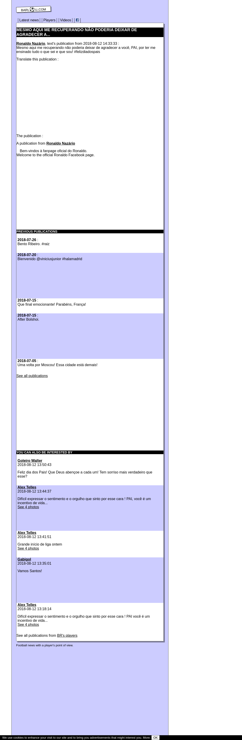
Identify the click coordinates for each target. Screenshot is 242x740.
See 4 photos (28, 507)
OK (155, 737)
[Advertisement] (54, 96)
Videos (65, 20)
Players (49, 20)
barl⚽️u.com (33, 9)
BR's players (67, 635)
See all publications (32, 376)
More (146, 737)
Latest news (29, 20)
